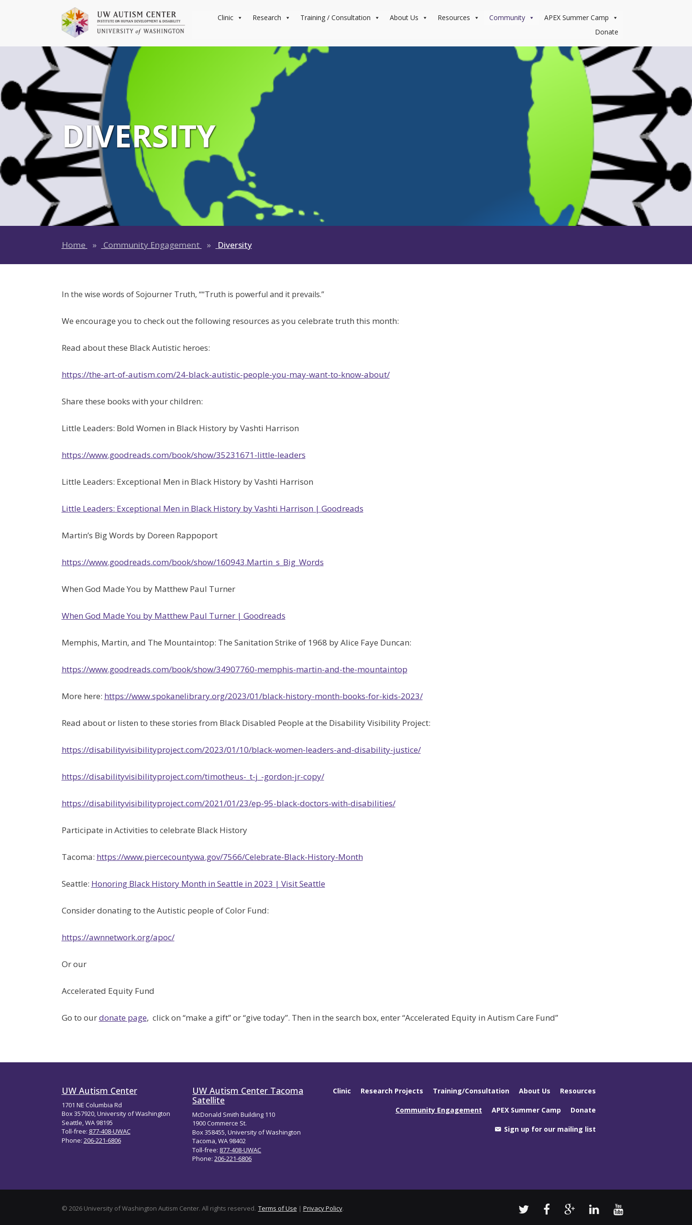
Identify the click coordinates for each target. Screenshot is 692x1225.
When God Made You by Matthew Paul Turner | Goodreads (174, 615)
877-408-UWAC (110, 1131)
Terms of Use (277, 1208)
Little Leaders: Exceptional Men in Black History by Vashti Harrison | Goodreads (212, 508)
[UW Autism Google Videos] (569, 1209)
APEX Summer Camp (581, 18)
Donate (606, 31)
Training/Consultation (471, 1090)
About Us (409, 18)
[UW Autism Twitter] (523, 1209)
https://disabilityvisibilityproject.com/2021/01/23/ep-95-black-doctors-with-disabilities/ (228, 803)
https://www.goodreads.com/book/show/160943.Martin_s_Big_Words (193, 562)
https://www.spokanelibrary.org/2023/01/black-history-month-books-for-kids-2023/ (263, 696)
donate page (123, 1017)
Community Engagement (151, 244)
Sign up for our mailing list (550, 1129)
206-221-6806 (102, 1140)
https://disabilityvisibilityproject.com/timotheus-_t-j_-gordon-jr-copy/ (193, 776)
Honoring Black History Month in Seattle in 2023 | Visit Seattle (208, 883)
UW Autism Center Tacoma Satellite (247, 1095)
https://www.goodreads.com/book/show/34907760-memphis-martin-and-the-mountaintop (234, 669)
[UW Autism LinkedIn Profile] (594, 1209)
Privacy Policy (322, 1208)
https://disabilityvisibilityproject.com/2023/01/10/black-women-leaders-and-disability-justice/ (241, 749)
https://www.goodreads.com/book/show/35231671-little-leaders (184, 454)
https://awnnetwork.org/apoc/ (118, 937)
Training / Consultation (340, 18)
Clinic (230, 18)
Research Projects (392, 1090)
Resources (459, 18)
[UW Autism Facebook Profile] (546, 1209)
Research (272, 18)
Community (512, 18)
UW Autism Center (99, 1090)
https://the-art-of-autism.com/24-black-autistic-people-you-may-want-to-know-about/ (226, 374)
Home (74, 244)
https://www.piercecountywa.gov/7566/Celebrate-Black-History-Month (230, 856)
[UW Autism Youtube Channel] (619, 1209)
